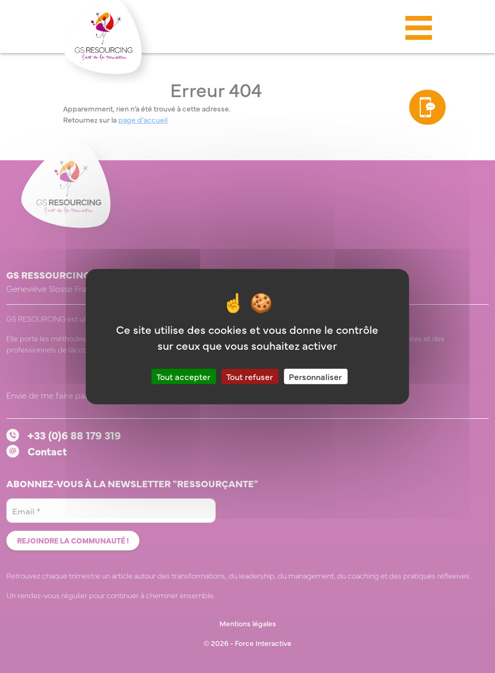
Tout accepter (183, 376)
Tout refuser (249, 376)
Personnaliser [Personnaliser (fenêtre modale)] (315, 376)
